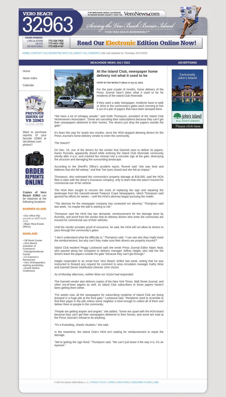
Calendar (28, 85)
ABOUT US (80, 53)
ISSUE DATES (123, 382)
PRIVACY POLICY (99, 382)
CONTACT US (39, 53)
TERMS (111, 382)
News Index (30, 78)
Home (26, 71)
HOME (25, 53)
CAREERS (93, 53)
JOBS (156, 382)
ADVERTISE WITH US (60, 53)
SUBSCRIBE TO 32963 (141, 382)
